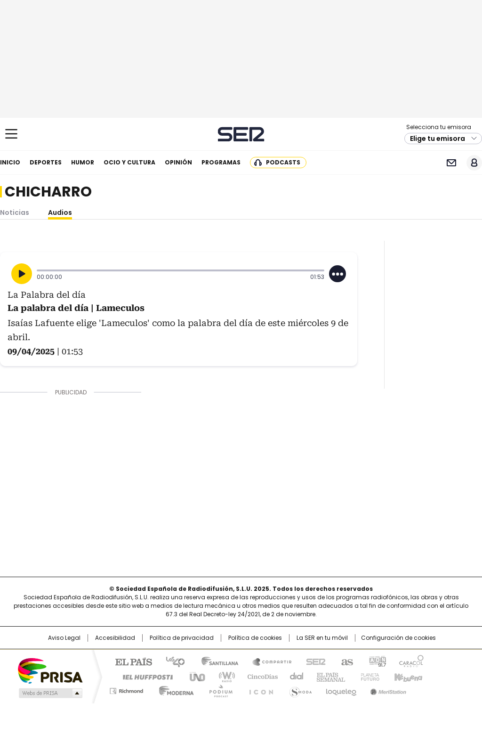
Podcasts (283, 162)
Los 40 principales (171, 661)
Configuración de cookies (398, 638)
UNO (194, 676)
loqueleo (341, 689)
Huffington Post (144, 676)
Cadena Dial (294, 676)
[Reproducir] (21, 273)
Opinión (178, 162)
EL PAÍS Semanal (328, 676)
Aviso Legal (64, 638)
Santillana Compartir (268, 661)
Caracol (410, 661)
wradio (223, 676)
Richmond (126, 689)
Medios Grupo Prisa (49, 693)
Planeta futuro (368, 676)
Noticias (14, 212)
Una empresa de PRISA (50, 670)
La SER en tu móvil (322, 638)
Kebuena (407, 676)
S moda (299, 689)
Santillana (215, 661)
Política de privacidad (182, 638)
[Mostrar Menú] (11, 134)
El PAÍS (130, 661)
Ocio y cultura (129, 162)
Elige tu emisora (437, 138)
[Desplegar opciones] (337, 273)
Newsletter (451, 163)
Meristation (386, 689)
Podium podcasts (218, 689)
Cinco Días (260, 676)
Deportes (46, 162)
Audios (60, 212)
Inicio (10, 162)
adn (376, 661)
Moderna (174, 689)
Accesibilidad (115, 638)
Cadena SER (241, 134)
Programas (221, 162)
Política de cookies (255, 638)
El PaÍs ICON (258, 689)
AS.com (345, 661)
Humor (82, 162)
